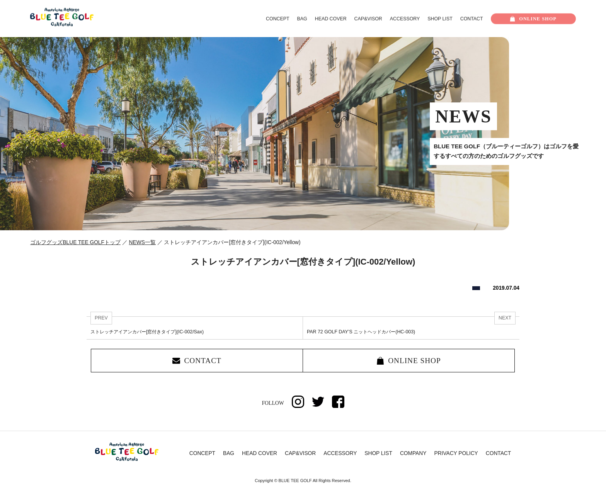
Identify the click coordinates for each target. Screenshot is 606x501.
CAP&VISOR (368, 19)
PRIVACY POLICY (456, 453)
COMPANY (413, 453)
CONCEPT (277, 19)
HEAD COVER (331, 19)
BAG (302, 19)
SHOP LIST (439, 19)
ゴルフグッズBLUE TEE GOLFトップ (75, 242)
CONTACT (471, 19)
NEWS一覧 (142, 242)
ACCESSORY (405, 19)
